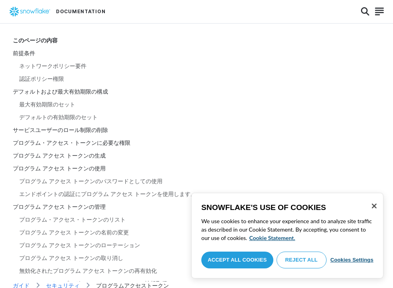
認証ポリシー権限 (41, 78)
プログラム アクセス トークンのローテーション (79, 245)
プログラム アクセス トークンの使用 (59, 168)
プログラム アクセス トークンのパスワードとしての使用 (90, 181)
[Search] (365, 12)
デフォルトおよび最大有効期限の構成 (60, 91)
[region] (287, 235)
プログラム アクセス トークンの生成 (59, 155)
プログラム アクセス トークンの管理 (59, 206)
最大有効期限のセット (47, 104)
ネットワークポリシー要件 (52, 65)
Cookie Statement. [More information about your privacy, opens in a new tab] (272, 237)
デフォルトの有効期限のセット (58, 117)
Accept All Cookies (237, 260)
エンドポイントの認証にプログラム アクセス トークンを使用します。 (107, 193)
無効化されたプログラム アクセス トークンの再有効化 (88, 270)
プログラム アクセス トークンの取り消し (71, 257)
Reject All (301, 260)
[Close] (374, 206)
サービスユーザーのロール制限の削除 (60, 129)
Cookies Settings (351, 260)
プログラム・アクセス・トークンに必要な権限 (71, 142)
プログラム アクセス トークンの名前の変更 (74, 232)
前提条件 (24, 53)
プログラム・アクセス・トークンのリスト (72, 219)
